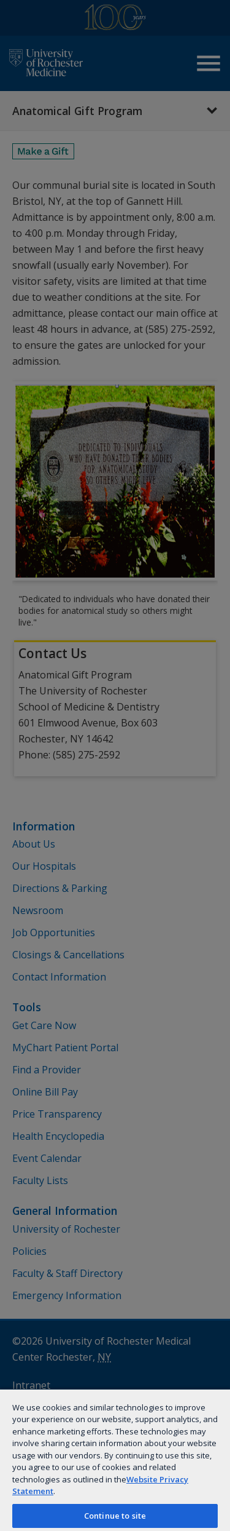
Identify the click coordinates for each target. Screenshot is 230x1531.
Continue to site (115, 1515)
